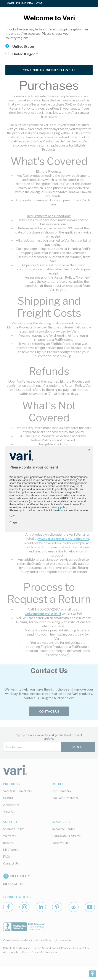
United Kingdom (25, 54)
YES (15, 515)
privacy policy (59, 507)
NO (15, 523)
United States (23, 46)
